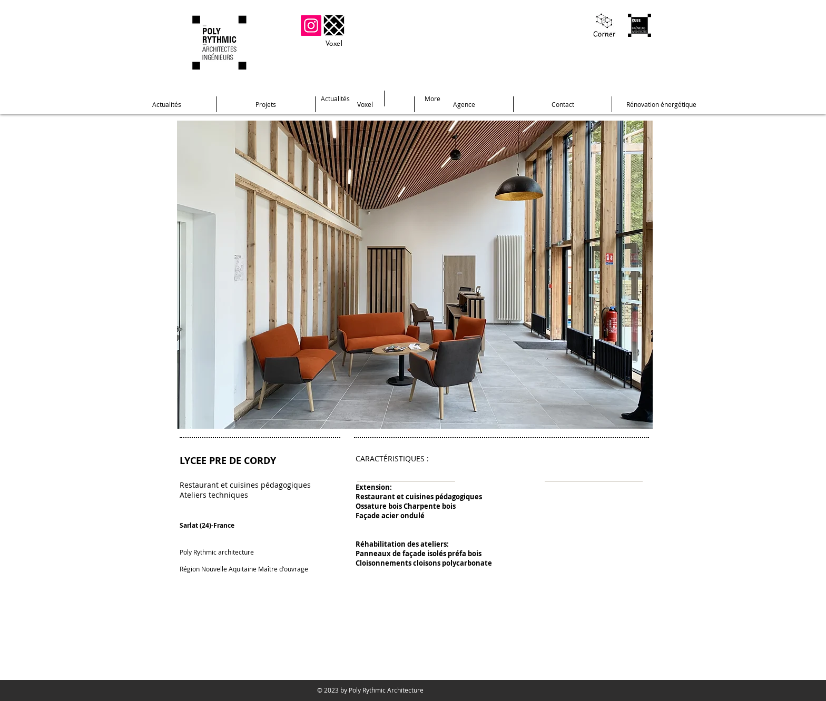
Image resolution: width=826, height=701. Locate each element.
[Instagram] (311, 25)
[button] (415, 275)
